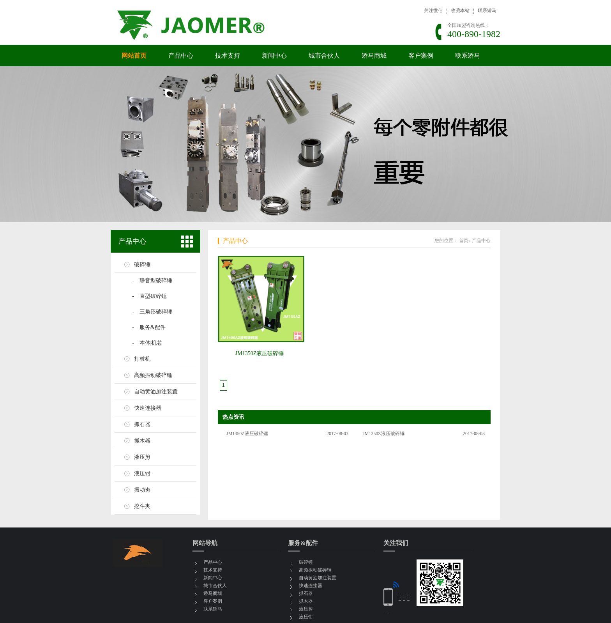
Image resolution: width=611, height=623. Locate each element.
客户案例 (420, 55)
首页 (463, 240)
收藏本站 (460, 10)
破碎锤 (142, 264)
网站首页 (134, 55)
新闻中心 (274, 55)
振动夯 (142, 490)
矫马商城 (374, 55)
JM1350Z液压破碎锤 (259, 353)
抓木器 (142, 441)
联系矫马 (487, 10)
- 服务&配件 (149, 327)
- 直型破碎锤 (149, 296)
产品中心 (180, 55)
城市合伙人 (324, 55)
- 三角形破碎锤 (152, 312)
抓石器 (142, 424)
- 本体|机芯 (147, 343)
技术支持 (227, 55)
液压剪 (142, 457)
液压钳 (142, 473)
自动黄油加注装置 (156, 392)
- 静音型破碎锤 (152, 280)
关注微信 (433, 10)
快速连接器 (147, 408)
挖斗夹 (142, 506)
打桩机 (142, 359)
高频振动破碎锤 (153, 375)
